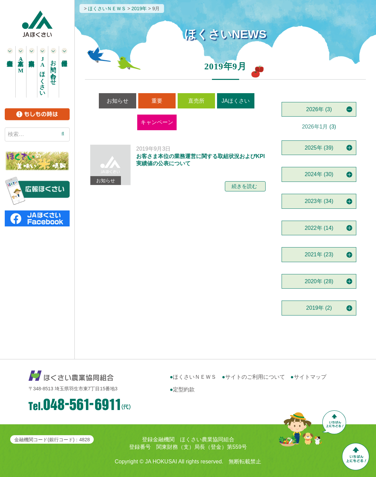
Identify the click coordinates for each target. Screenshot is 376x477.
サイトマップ (310, 377)
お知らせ (117, 101)
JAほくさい (235, 101)
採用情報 (64, 72)
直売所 (196, 101)
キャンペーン (157, 122)
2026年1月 (315, 127)
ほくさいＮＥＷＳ (194, 377)
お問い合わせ (53, 69)
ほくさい (42, 74)
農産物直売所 (10, 72)
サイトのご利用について (255, 377)
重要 (156, 101)
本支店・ (21, 64)
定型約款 (184, 389)
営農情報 (197, 122)
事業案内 (31, 72)
